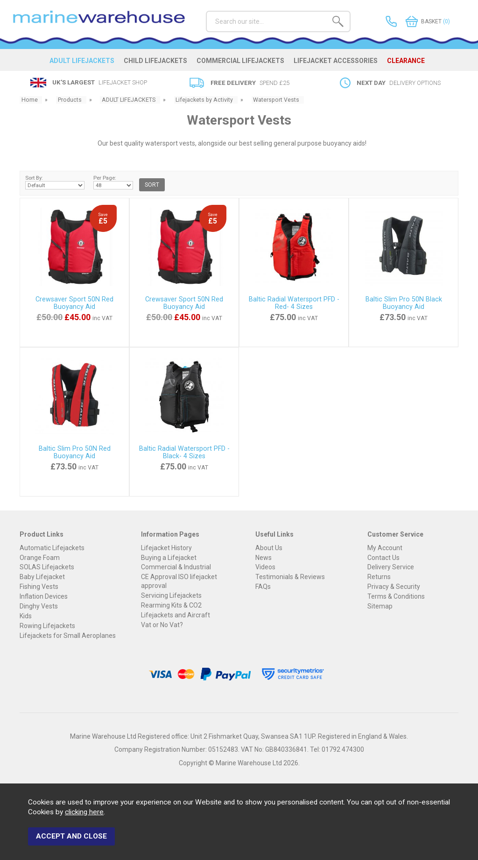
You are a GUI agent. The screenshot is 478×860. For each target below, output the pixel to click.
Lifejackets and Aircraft (175, 615)
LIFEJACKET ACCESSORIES (338, 62)
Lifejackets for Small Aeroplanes (68, 636)
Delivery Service (390, 567)
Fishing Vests (39, 587)
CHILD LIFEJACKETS (157, 62)
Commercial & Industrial (176, 567)
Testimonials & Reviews (290, 577)
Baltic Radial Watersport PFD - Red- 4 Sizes (294, 303)
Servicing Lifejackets (171, 595)
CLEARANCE (409, 62)
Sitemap (380, 606)
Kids (26, 616)
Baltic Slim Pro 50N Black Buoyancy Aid (404, 303)
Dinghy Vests (39, 606)
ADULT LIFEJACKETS (82, 62)
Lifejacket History (166, 548)
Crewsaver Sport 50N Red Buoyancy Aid (74, 303)
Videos (265, 567)
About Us (268, 548)
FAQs (263, 587)
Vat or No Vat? (162, 625)
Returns (379, 577)
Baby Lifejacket (42, 577)
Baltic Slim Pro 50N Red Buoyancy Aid (75, 452)
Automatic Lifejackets (52, 548)
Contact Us (383, 557)
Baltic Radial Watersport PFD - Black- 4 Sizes (184, 452)
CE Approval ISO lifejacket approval (179, 581)
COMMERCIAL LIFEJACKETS (242, 62)
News (263, 557)
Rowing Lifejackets (47, 626)
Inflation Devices (44, 597)
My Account (384, 548)
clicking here (84, 815)
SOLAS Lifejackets (47, 567)
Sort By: (54, 182)
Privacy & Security (393, 587)
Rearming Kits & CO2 (171, 605)
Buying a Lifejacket (169, 557)
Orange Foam (40, 557)
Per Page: (113, 182)
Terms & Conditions (396, 597)
